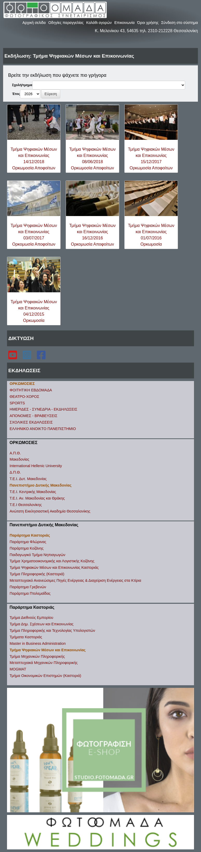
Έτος (16, 94)
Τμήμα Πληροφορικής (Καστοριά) (37, 574)
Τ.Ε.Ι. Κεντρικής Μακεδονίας (33, 492)
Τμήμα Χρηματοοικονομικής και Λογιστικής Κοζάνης (52, 561)
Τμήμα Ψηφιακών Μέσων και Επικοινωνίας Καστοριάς (54, 567)
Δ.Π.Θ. (15, 472)
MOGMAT (18, 669)
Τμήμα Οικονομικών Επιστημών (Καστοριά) (45, 676)
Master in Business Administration (38, 643)
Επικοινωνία (124, 22)
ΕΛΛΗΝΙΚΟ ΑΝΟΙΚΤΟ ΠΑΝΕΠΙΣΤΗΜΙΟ (43, 429)
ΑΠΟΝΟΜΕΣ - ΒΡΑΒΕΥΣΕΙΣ (33, 416)
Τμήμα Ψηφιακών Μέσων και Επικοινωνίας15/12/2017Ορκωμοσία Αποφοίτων (151, 158)
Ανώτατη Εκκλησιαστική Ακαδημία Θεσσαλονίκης (50, 511)
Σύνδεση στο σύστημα (179, 22)
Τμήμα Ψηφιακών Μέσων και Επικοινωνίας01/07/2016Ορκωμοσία (151, 234)
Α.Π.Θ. (15, 453)
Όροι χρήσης (147, 22)
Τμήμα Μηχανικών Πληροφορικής (37, 656)
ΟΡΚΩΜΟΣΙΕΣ (22, 384)
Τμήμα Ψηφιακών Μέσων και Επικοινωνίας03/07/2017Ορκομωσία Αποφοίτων (34, 234)
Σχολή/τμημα (22, 85)
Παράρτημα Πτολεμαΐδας (30, 593)
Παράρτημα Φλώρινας (28, 542)
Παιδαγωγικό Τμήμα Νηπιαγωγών (37, 555)
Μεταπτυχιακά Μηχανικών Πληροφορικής (44, 663)
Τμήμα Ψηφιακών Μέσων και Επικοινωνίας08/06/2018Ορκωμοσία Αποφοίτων (92, 158)
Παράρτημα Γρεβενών (28, 587)
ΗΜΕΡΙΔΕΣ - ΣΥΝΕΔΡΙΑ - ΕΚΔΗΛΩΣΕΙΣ (43, 409)
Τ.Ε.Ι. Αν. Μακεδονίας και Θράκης (37, 498)
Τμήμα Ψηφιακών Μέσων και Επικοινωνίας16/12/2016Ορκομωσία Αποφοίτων (92, 234)
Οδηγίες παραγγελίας (66, 22)
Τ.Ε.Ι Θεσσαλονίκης (26, 505)
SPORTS (17, 403)
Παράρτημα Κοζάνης (27, 548)
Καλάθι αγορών (99, 22)
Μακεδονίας (19, 459)
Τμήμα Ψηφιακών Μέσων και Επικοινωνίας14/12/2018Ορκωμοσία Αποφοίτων (34, 158)
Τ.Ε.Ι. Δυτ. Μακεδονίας (28, 479)
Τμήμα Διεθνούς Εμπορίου (31, 617)
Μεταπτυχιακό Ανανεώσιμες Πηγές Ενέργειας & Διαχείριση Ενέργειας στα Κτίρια (75, 580)
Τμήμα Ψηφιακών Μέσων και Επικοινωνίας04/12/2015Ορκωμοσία (34, 311)
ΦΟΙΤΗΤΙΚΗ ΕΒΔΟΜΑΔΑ (31, 390)
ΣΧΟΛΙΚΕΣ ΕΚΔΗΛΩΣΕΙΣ (31, 422)
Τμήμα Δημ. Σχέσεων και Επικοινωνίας (41, 624)
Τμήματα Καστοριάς (26, 637)
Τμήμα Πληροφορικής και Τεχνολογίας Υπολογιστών (52, 630)
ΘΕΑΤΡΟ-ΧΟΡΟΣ (24, 396)
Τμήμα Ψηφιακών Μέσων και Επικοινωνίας (48, 650)
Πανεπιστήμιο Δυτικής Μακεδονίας (40, 485)
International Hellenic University (36, 466)
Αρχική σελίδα (34, 22)
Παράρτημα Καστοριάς (30, 535)
